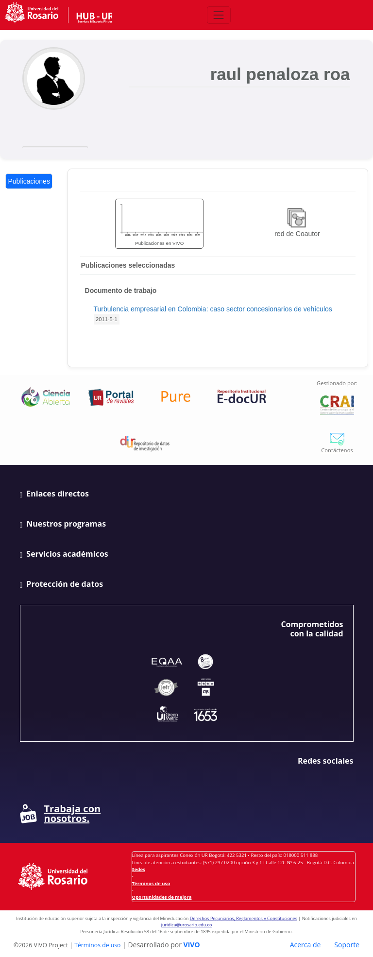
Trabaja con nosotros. (60, 813)
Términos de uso (151, 883)
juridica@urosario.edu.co (186, 925)
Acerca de (305, 944)
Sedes (138, 869)
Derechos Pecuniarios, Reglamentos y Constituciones (243, 918)
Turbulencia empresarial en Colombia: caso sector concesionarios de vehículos (213, 309)
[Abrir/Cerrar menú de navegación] (219, 14)
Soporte (346, 944)
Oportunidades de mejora (162, 897)
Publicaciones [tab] (29, 181)
